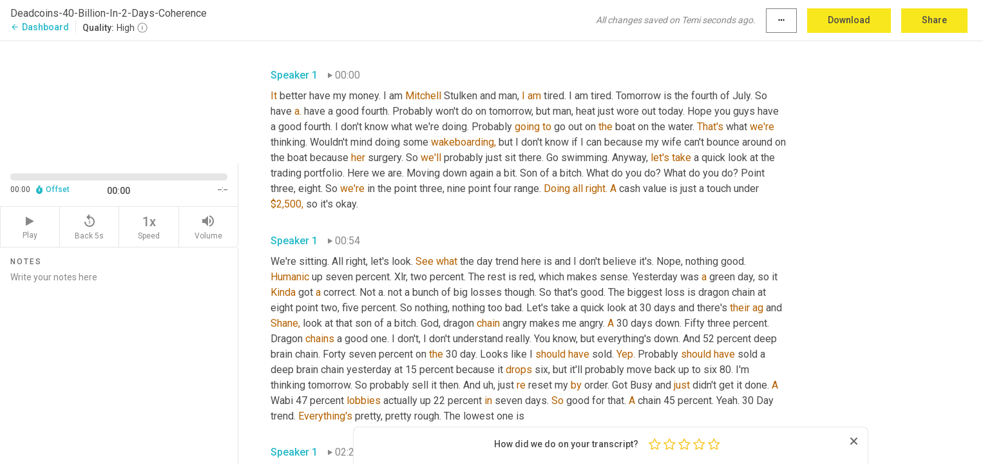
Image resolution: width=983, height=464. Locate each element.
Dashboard (39, 27)
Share (934, 20)
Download (849, 20)
